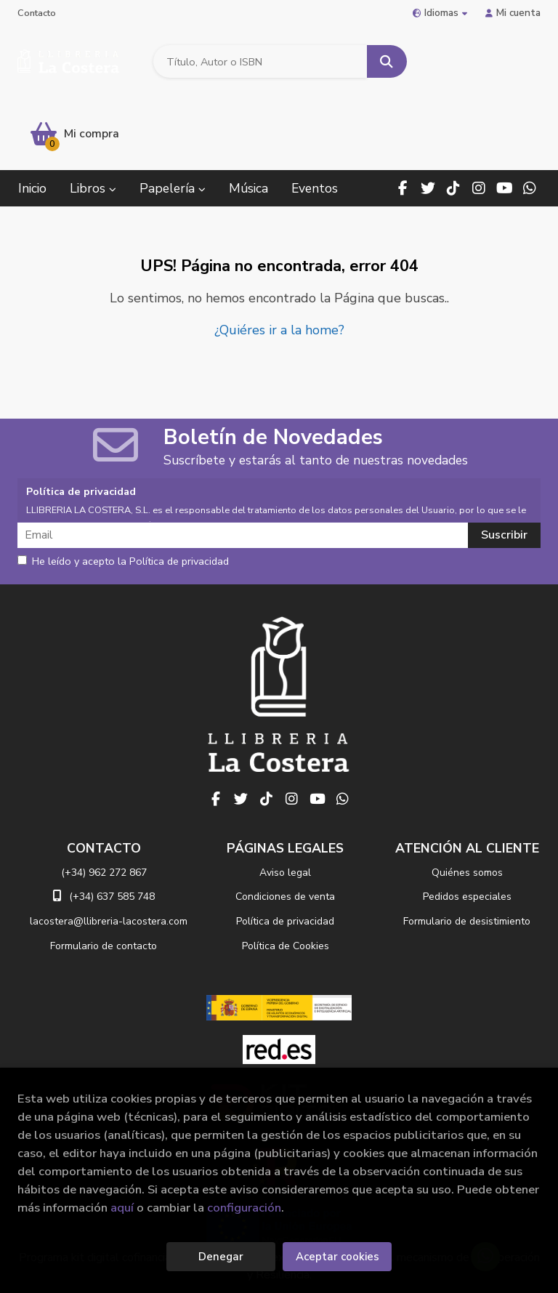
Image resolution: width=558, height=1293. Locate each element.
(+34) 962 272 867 (104, 800)
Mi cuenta (513, 13)
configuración (244, 1207)
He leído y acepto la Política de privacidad (123, 489)
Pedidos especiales (467, 824)
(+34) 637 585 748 (112, 824)
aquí (122, 1207)
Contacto (36, 13)
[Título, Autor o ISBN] (259, 62)
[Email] (244, 462)
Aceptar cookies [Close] (337, 1256)
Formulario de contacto (103, 874)
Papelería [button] (173, 116)
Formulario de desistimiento (466, 849)
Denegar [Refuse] (220, 1256)
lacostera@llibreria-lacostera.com (108, 849)
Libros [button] (93, 116)
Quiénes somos (467, 800)
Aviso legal (285, 800)
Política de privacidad (285, 849)
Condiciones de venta (285, 824)
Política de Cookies (285, 874)
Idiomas (440, 13)
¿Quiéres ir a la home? (279, 258)
